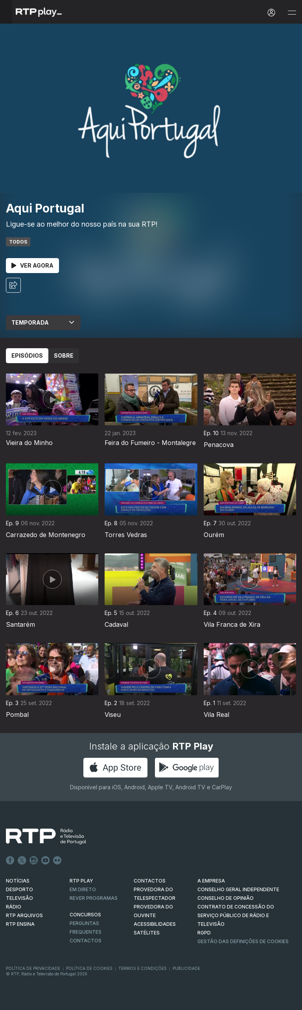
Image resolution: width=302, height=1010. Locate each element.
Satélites (147, 933)
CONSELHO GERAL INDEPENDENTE (238, 889)
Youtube (45, 860)
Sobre (64, 355)
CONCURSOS (85, 915)
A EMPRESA (211, 881)
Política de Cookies (89, 968)
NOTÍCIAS (17, 881)
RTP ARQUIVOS (24, 915)
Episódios (27, 355)
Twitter (22, 860)
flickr (57, 860)
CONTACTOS (150, 881)
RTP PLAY (81, 881)
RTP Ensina (20, 924)
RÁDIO (13, 907)
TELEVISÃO (19, 898)
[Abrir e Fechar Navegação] (292, 13)
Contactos (85, 941)
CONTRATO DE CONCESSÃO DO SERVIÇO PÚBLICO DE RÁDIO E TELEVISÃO (235, 915)
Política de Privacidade (33, 968)
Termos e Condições (142, 968)
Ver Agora (32, 265)
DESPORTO (19, 889)
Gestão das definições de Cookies (243, 941)
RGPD (204, 933)
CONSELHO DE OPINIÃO (225, 898)
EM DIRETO (83, 889)
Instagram (33, 860)
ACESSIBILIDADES (155, 924)
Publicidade (186, 968)
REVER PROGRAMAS (94, 898)
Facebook (10, 860)
